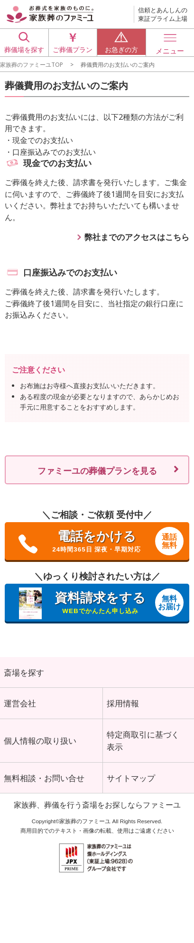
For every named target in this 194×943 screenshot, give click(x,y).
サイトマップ (131, 781)
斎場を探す (24, 672)
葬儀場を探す (24, 42)
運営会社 (20, 704)
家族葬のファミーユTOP (31, 64)
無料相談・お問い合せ (44, 781)
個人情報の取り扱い (40, 742)
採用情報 (123, 704)
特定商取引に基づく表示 (143, 742)
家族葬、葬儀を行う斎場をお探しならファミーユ (97, 808)
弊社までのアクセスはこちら (136, 236)
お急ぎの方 (121, 42)
